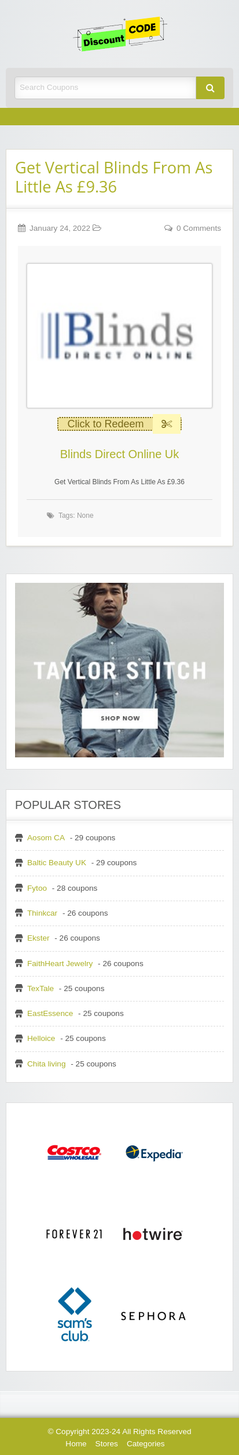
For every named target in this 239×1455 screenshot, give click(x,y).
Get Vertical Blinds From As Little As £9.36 (113, 177)
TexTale (40, 988)
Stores (106, 1443)
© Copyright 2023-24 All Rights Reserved (119, 1431)
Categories (146, 1443)
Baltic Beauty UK (56, 862)
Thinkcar (42, 913)
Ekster (38, 938)
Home (75, 1443)
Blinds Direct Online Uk (119, 454)
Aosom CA (46, 837)
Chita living (46, 1063)
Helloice (41, 1038)
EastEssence (50, 1013)
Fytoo (37, 888)
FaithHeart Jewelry (60, 963)
